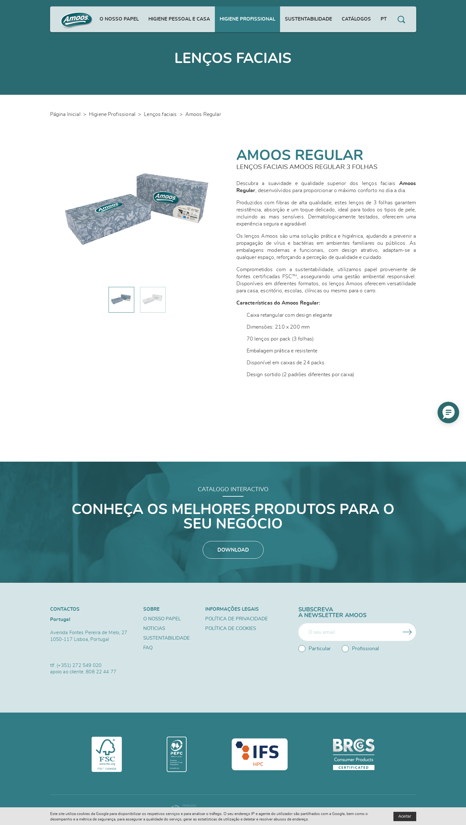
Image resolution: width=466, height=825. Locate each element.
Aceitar (404, 816)
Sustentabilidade (308, 19)
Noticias (154, 628)
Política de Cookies (230, 628)
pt (384, 19)
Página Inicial (65, 114)
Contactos (65, 609)
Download (233, 550)
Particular (314, 648)
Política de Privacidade (236, 619)
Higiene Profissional (247, 19)
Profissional (360, 648)
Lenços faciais (160, 114)
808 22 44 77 (101, 672)
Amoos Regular (203, 114)
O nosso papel (119, 19)
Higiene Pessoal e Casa (179, 19)
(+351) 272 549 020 (79, 665)
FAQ (148, 647)
